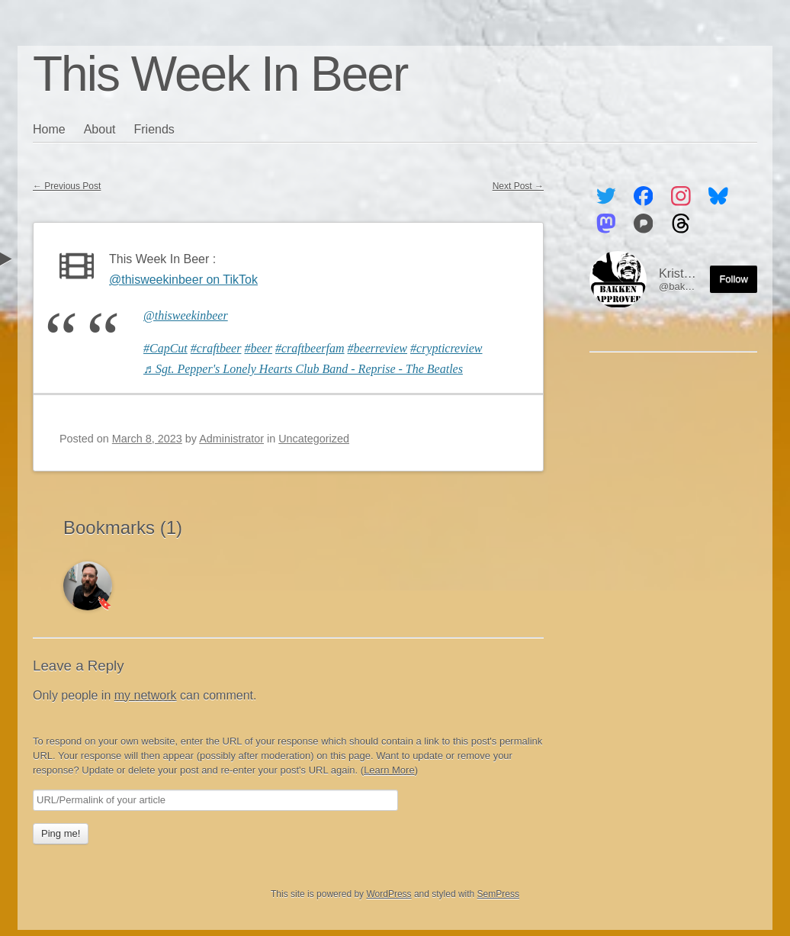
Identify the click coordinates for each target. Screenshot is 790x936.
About (100, 129)
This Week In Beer (220, 74)
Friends (154, 129)
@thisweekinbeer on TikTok (183, 279)
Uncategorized (313, 439)
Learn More (389, 770)
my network (145, 695)
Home (49, 129)
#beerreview (377, 348)
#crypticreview (446, 348)
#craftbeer (216, 348)
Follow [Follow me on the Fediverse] (733, 279)
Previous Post (67, 186)
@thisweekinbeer (185, 315)
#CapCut (165, 348)
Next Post (518, 186)
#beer (257, 348)
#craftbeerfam (310, 348)
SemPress (498, 894)
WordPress (388, 894)
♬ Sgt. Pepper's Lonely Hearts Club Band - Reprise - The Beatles (303, 368)
